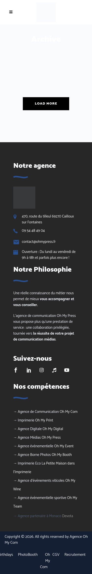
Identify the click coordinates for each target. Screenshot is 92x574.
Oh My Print (44, 420)
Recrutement (75, 554)
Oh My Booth (62, 455)
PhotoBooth (28, 554)
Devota (67, 516)
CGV (56, 554)
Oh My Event (64, 446)
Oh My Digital (52, 429)
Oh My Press (51, 437)
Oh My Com (69, 412)
